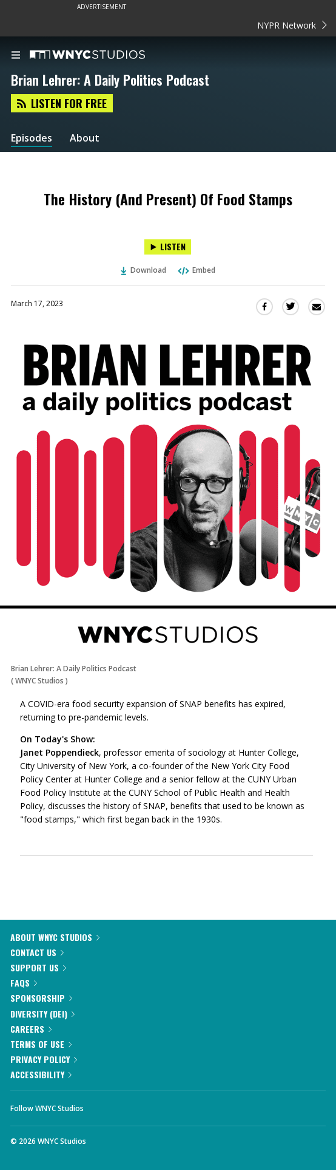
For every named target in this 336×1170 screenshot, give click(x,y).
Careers (31, 1028)
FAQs (23, 982)
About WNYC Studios (54, 937)
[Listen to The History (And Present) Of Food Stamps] (167, 247)
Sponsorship (41, 997)
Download (144, 270)
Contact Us (37, 952)
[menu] (16, 55)
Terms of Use (41, 1044)
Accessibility (41, 1074)
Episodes (31, 138)
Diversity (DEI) (42, 1013)
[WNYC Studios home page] (102, 55)
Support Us (38, 967)
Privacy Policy (43, 1059)
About (84, 138)
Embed (195, 270)
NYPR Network (292, 25)
